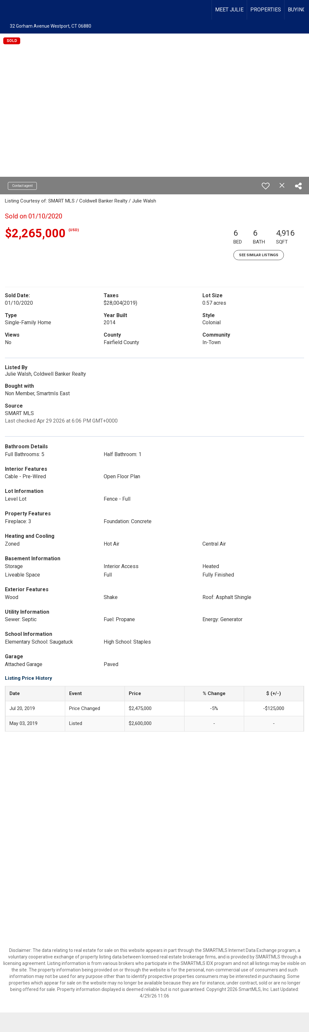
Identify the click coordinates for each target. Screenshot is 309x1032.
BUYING (297, 10)
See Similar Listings (258, 255)
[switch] (266, 186)
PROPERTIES (265, 10)
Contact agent (22, 186)
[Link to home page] (8, 10)
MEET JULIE (229, 10)
